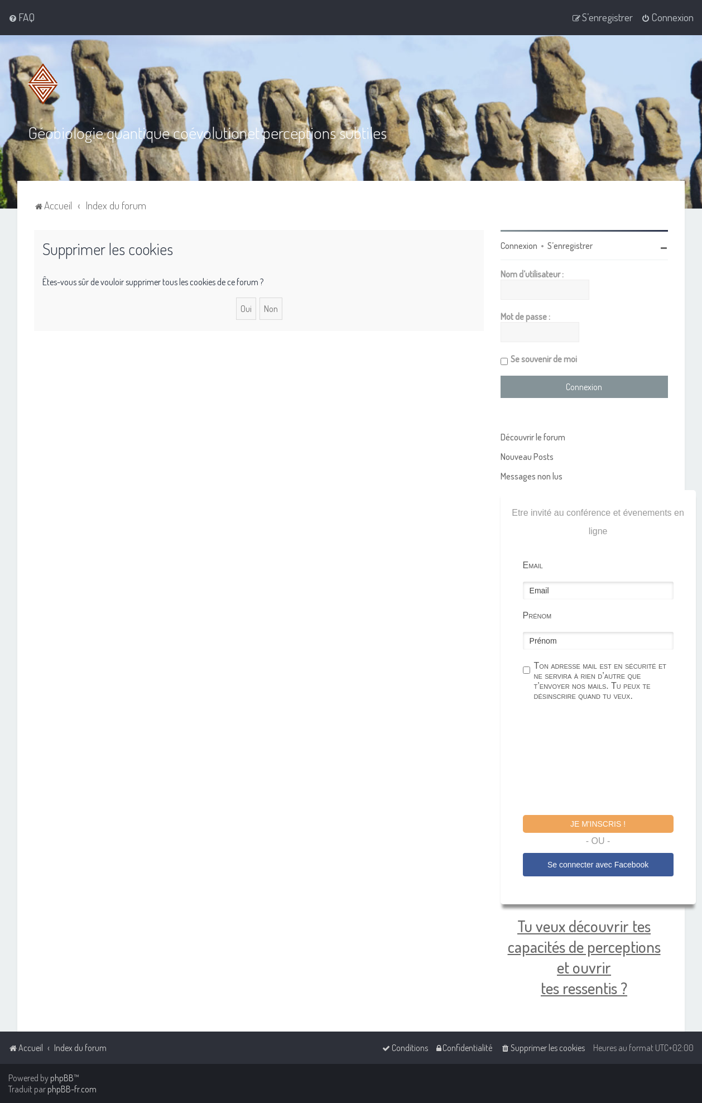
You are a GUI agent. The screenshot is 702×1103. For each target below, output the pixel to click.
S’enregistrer (570, 245)
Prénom (537, 615)
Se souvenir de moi (544, 359)
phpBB (62, 1077)
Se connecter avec (597, 864)
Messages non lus (531, 476)
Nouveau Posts (527, 456)
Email (533, 565)
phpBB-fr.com (72, 1089)
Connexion (519, 245)
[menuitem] (21, 17)
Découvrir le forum (533, 437)
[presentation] (608, 760)
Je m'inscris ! (598, 823)
